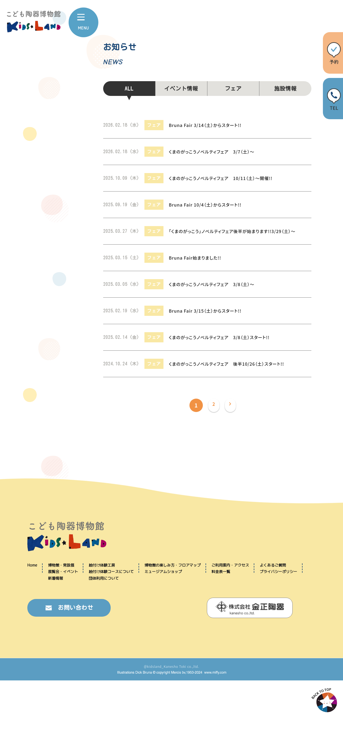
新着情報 (55, 631)
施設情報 (285, 88)
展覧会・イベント (63, 625)
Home (32, 618)
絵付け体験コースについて (111, 625)
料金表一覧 (220, 625)
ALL (129, 88)
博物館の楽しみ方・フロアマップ (172, 618)
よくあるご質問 (273, 618)
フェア (233, 88)
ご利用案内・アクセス (230, 618)
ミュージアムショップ (163, 625)
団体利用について (104, 631)
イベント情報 (181, 88)
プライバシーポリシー (278, 625)
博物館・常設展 (61, 618)
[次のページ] (231, 405)
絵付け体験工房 (102, 618)
